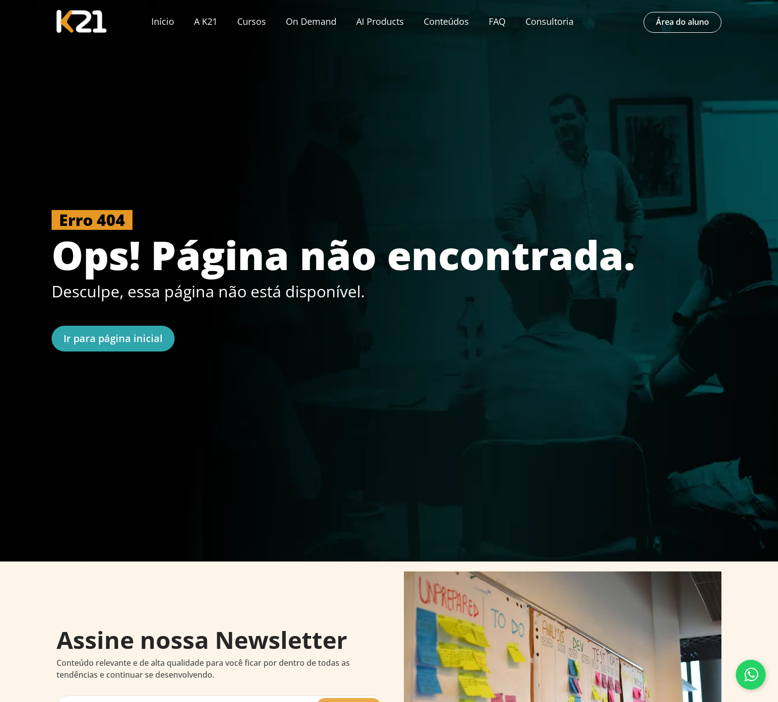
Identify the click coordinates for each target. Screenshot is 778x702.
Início (162, 21)
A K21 (205, 21)
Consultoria (549, 21)
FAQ (497, 21)
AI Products (380, 21)
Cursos (251, 21)
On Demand (311, 21)
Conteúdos (446, 21)
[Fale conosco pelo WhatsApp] (751, 675)
